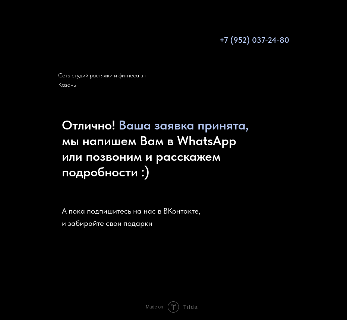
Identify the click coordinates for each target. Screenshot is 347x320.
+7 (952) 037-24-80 (254, 40)
